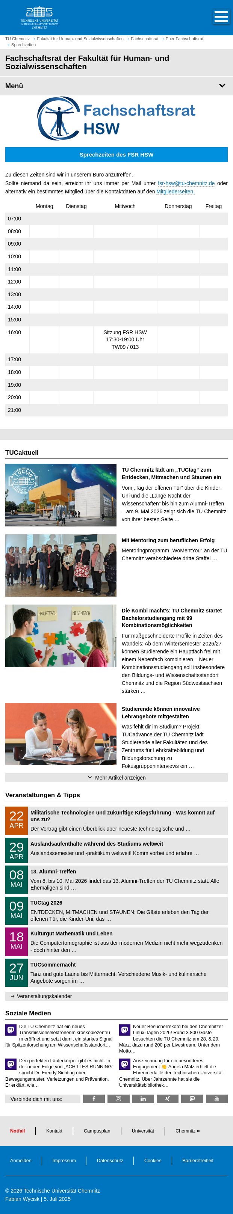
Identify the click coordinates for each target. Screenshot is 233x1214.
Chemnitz (185, 1131)
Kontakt (54, 1131)
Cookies (153, 1160)
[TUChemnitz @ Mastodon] (192, 1099)
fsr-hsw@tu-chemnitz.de (186, 183)
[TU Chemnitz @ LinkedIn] (143, 1099)
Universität (143, 1131)
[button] (213, 17)
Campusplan (97, 1131)
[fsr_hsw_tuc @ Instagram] (118, 1099)
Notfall (17, 1131)
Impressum (64, 1160)
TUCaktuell (22, 452)
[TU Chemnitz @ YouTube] (217, 1099)
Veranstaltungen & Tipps (42, 795)
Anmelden (21, 1160)
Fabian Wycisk (22, 1199)
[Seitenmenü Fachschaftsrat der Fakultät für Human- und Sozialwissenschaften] (116, 86)
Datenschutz (110, 1160)
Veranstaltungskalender (44, 996)
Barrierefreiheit (198, 1160)
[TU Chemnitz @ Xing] (168, 1099)
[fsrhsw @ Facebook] (94, 1099)
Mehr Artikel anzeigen (120, 778)
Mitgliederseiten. (175, 192)
